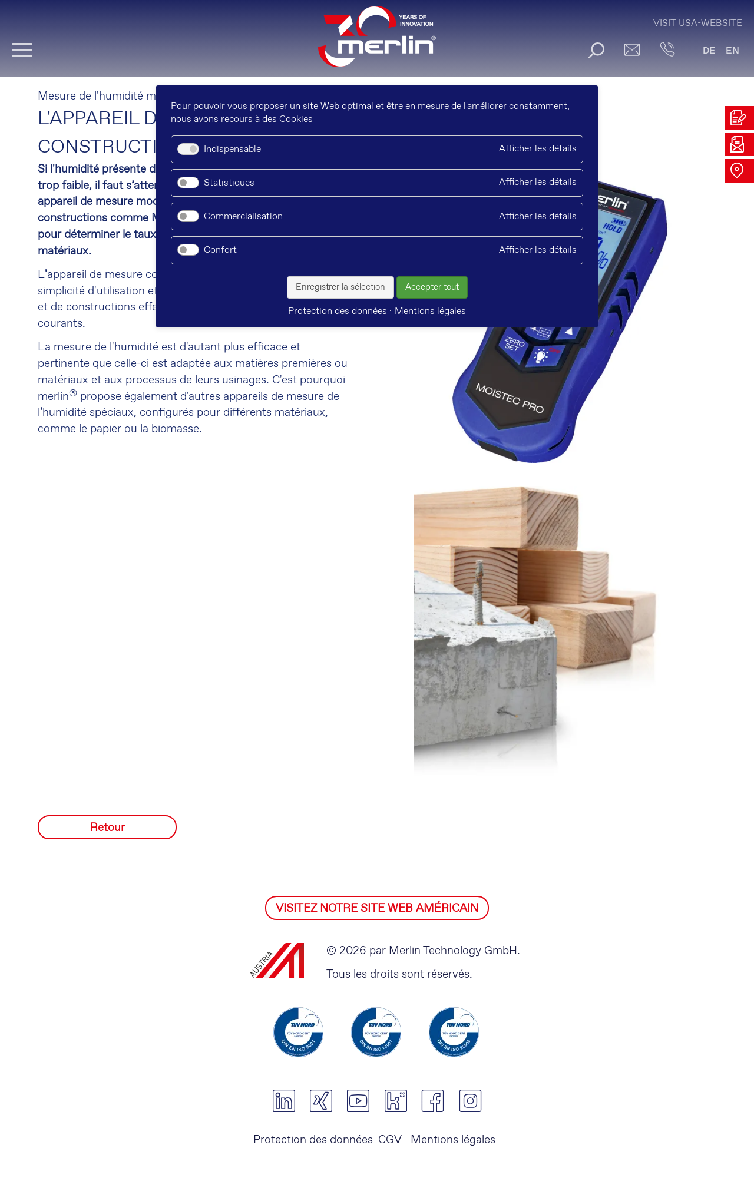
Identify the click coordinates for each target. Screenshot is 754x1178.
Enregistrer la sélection (340, 287)
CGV (390, 1140)
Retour (107, 827)
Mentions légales (451, 1140)
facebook (432, 1101)
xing (320, 1101)
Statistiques (229, 183)
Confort (220, 250)
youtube (358, 1101)
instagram (470, 1101)
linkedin (283, 1101)
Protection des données (313, 1140)
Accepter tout (432, 287)
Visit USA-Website (697, 23)
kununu (395, 1101)
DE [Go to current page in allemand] (709, 51)
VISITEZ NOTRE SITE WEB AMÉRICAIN (377, 908)
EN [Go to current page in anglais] (732, 51)
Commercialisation (243, 216)
